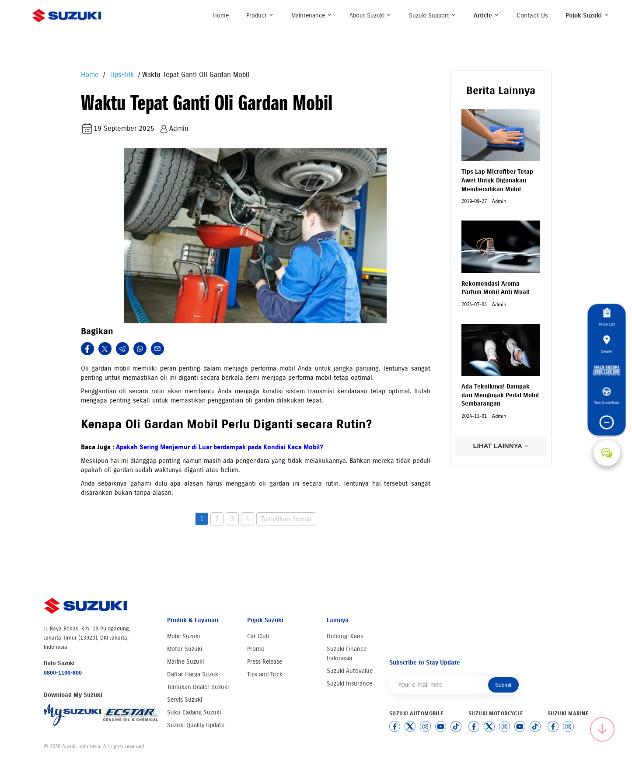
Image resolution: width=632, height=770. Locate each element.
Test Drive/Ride (606, 396)
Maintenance (311, 15)
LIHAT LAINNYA (500, 445)
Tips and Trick (265, 674)
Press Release (264, 661)
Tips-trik (120, 74)
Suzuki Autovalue (350, 671)
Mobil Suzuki (183, 636)
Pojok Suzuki (587, 15)
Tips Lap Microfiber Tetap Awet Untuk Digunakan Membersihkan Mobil (497, 180)
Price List (607, 317)
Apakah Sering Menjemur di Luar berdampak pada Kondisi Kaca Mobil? (219, 447)
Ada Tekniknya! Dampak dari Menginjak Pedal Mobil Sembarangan (500, 395)
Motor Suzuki (184, 649)
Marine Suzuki (185, 661)
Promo (256, 649)
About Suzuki (370, 15)
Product (260, 15)
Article (486, 15)
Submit (503, 685)
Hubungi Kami (345, 636)
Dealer (606, 344)
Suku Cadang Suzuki (194, 712)
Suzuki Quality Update (195, 725)
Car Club (258, 636)
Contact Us (532, 15)
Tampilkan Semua (286, 519)
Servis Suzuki (184, 700)
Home (221, 15)
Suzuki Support (432, 15)
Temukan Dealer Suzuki (198, 687)
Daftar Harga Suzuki (193, 674)
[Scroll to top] (602, 729)
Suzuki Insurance (349, 683)
